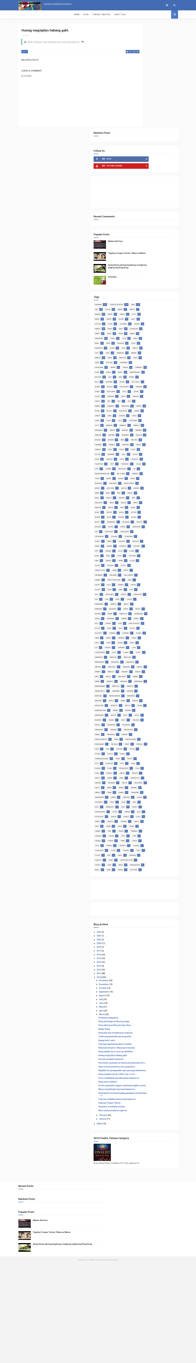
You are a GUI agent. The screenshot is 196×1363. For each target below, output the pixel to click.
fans (158, 534)
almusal (160, 437)
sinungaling (150, 887)
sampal (148, 858)
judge (146, 597)
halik (149, 326)
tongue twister (154, 201)
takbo (147, 215)
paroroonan (138, 795)
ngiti (135, 761)
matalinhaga (138, 732)
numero (159, 761)
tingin (163, 921)
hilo (147, 573)
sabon (135, 838)
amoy (135, 293)
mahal (150, 268)
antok (162, 447)
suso (135, 901)
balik (150, 466)
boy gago (149, 307)
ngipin (164, 756)
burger (163, 495)
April (139, 1114)
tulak (150, 418)
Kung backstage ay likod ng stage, (152, 1125)
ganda (135, 544)
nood (147, 761)
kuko (135, 636)
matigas (136, 737)
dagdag (136, 520)
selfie (161, 404)
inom (159, 239)
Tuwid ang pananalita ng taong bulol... (154, 1140)
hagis (164, 553)
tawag (136, 916)
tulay (164, 940)
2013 (137, 1070)
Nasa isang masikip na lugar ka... (152, 1235)
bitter (160, 481)
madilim (136, 674)
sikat (135, 877)
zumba (136, 423)
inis (147, 331)
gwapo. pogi (138, 553)
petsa (135, 809)
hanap (152, 563)
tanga (163, 283)
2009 (137, 1248)
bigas (146, 476)
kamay (146, 336)
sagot (161, 838)
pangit (163, 230)
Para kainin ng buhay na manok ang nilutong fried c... (153, 1170)
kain (135, 206)
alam (147, 437)
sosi (159, 892)
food (135, 539)
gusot (161, 549)
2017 (137, 1055)
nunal (135, 766)
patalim (136, 800)
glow (159, 544)
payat (149, 800)
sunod (151, 896)
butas (135, 500)
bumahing (162, 491)
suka (135, 408)
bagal (146, 457)
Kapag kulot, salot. (145, 1144)
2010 (137, 1081)
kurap (135, 645)
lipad (147, 355)
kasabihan (137, 616)
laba (147, 645)
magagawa (137, 679)
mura (162, 747)
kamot (136, 264)
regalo (158, 834)
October (141, 1092)
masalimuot (138, 722)
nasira (136, 756)
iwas (135, 597)
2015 (137, 1062)
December (142, 1084)
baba (148, 452)
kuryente (149, 346)
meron (136, 742)
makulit (162, 693)
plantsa (136, 824)
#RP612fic (150, 423)
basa (135, 235)
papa (154, 790)
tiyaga (135, 930)
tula (135, 249)
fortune (148, 539)
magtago (137, 689)
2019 (137, 1051)
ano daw (148, 447)
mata (135, 273)
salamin (149, 848)
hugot (148, 578)
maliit (135, 703)
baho (158, 249)
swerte (160, 901)
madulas (150, 674)
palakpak (149, 771)
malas (149, 698)
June (139, 1107)
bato (146, 235)
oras (161, 273)
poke (160, 824)
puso (147, 399)
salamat (136, 404)
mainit (135, 693)
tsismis (136, 940)
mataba (163, 375)
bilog (148, 481)
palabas (136, 389)
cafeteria (161, 500)
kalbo (161, 607)
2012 (137, 1073)
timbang (136, 921)
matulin (148, 273)
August (140, 1099)
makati (148, 693)
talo (161, 906)
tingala (150, 921)
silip (135, 882)
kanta (150, 341)
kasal (151, 616)
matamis (136, 379)
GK (162, 423)
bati (158, 297)
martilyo (137, 718)
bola (147, 486)
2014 (137, 1066)
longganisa (149, 664)
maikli (150, 370)
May (139, 1111)
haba (153, 553)
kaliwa (136, 611)
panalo (150, 389)
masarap (154, 722)
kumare (164, 640)
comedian (137, 515)
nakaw (136, 384)
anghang (137, 442)
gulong (148, 549)
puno (135, 399)
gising (146, 322)
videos (155, 959)
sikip (147, 877)
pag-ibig (159, 384)
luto (162, 360)
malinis (163, 370)
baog (135, 471)
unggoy (136, 954)
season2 (136, 872)
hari (155, 568)
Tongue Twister (47, 14)
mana (135, 708)
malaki (160, 210)
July (139, 1103)
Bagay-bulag (142, 1133)
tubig (162, 244)
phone (148, 809)
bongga (147, 254)
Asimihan (150, 173)
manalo (148, 708)
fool (135, 322)
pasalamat (155, 795)
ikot (156, 582)
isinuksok (137, 592)
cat (134, 505)
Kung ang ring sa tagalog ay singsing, (154, 1137)
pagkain (136, 201)
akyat (160, 433)
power (136, 829)
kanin (135, 244)
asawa (135, 452)
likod (135, 355)
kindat (146, 626)
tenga (159, 916)
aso (148, 297)
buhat (162, 307)
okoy (148, 766)
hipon (135, 578)
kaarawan (161, 597)
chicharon (137, 510)
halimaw (151, 558)
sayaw (151, 283)
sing (161, 882)
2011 (137, 1077)
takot (149, 906)
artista (136, 297)
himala (159, 573)
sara (135, 863)
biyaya (135, 486)
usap (149, 954)
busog (135, 312)
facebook (137, 259)
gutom (147, 225)
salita (162, 848)
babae (135, 210)
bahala (148, 462)
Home (22, 14)
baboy (147, 210)
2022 (137, 1043)
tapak (158, 911)
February (141, 1240)
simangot (148, 882)
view (135, 964)
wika (147, 969)
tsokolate (151, 940)
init (157, 331)
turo (149, 945)
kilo (135, 626)
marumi (150, 375)
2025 (137, 1036)
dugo (160, 254)
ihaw (135, 582)
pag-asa (160, 766)
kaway (150, 621)
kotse (153, 631)
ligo (147, 264)
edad (147, 534)
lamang (136, 650)
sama (163, 853)
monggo (136, 747)
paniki (135, 785)
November (142, 1088)
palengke (137, 776)
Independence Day (140, 428)
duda (135, 534)
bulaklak (159, 235)
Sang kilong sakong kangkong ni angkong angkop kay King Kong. (156, 164)
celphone (147, 505)
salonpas (137, 853)
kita (158, 626)
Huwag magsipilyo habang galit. (151, 1161)
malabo (136, 698)
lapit (161, 650)
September (142, 1096)
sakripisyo (161, 843)
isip (150, 592)
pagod (135, 771)
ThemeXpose (93, 1359)
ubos (146, 949)
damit (135, 239)
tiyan (148, 930)
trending (137, 418)
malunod (149, 703)
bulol (147, 491)
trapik (147, 935)
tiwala (158, 925)
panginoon (151, 780)
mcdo (149, 737)
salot (150, 853)
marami (136, 375)
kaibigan (162, 602)
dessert (163, 524)
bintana (159, 302)
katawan (136, 621)
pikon (135, 814)
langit (136, 351)
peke (135, 805)
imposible (137, 587)
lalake (150, 230)
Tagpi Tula (66, 14)
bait (160, 462)
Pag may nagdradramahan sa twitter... (154, 1148)
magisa (151, 684)
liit (134, 660)
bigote (136, 481)
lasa (135, 655)
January (141, 1244)
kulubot (136, 640)
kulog (158, 636)
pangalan (149, 244)
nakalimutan (138, 751)
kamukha (137, 341)
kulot (135, 346)
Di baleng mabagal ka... (147, 1122)
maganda (137, 370)
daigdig (150, 520)
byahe (147, 500)
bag (134, 457)
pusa (146, 834)
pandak (136, 780)
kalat (150, 607)
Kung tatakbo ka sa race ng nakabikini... (155, 1158)
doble (149, 317)
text (164, 413)
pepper (158, 805)
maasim (136, 365)
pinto (147, 819)
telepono (151, 413)
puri (135, 834)
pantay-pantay (139, 790)
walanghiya (160, 964)
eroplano (163, 317)
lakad (163, 346)
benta (160, 471)
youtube (136, 974)
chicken (152, 510)
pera (135, 278)
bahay (147, 220)
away (146, 249)
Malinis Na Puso (153, 137)
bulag (135, 491)
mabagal (136, 268)
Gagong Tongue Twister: (148, 1228)
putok (159, 399)
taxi (147, 916)
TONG (149, 433)
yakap (158, 969)
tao (146, 206)
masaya (136, 727)
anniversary (150, 293)
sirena (147, 892)
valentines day (139, 959)
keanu (162, 621)
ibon (160, 578)
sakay (135, 843)
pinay (135, 819)
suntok (148, 408)
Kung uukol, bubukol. (146, 1199)
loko (159, 355)
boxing (159, 486)
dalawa (136, 317)
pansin (163, 785)
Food (32, 14)
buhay (159, 220)
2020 (137, 1047)
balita (161, 466)
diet (135, 529)
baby (159, 452)
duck (159, 529)
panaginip (152, 776)
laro (148, 351)
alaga (135, 437)
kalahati (136, 607)
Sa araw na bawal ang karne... (150, 1165)
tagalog (136, 413)
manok (163, 268)
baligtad (137, 466)
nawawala (150, 756)
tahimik (136, 906)
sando (161, 858)
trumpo (160, 935)
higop (135, 573)
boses (135, 307)
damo (162, 520)
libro (159, 655)
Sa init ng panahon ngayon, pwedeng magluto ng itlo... (153, 1204)
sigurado (163, 872)
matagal (149, 727)
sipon (135, 892)
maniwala (137, 713)
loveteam (148, 360)
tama (135, 911)
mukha (150, 379)
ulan (150, 288)
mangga (162, 708)
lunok (135, 669)
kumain (150, 640)
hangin (161, 326)
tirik (146, 925)
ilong (150, 259)
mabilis (163, 365)
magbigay (137, 684)
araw (135, 220)
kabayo (136, 602)
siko (157, 877)
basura (148, 471)
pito (159, 819)
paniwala (149, 785)
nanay (153, 751)
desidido (149, 524)
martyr (151, 718)
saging (148, 838)
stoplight (137, 896)
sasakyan (160, 863)
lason (146, 655)
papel (135, 394)
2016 (137, 1058)
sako (147, 843)
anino (135, 447)
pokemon (162, 278)
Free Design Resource (109, 1359)
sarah (146, 863)
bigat (157, 476)
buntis (150, 495)
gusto (159, 322)
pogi (149, 824)
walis (135, 969)
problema (137, 283)
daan (163, 515)
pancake (163, 389)
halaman (137, 558)
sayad (151, 867)
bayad (135, 302)
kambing (159, 336)
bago (158, 457)
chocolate (150, 312)
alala (161, 288)
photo (160, 809)
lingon (146, 660)
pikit (160, 394)
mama (162, 703)
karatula (161, 611)
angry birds (153, 442)
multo (150, 747)
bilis (147, 302)
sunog (164, 896)
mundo (163, 379)
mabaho (150, 365)
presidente (161, 829)
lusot (148, 669)
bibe (134, 476)
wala (146, 964)
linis (158, 264)
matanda (154, 732)
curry (150, 515)
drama (146, 529)
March (140, 1118)
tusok (160, 945)
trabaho (136, 288)
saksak (136, 848)
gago (147, 239)
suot (160, 408)
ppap (148, 829)
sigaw (149, 872)
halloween (137, 563)
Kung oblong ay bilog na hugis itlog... (153, 1129)
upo (162, 418)
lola (135, 664)
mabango (161, 669)
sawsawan (137, 867)
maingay (151, 689)
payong (162, 800)
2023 (137, 1040)
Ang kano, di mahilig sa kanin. (150, 1231)
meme (161, 737)
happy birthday (139, 568)
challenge (162, 505)
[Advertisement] (148, 994)
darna (135, 524)
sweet (147, 901)
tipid (135, 925)
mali (161, 698)
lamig (149, 650)
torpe (159, 930)
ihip (145, 582)
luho (163, 664)
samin (135, 858)
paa (147, 384)
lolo (135, 360)
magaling (153, 679)
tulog (157, 206)
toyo (135, 935)
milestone (150, 742)
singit (135, 887)
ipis (134, 336)
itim (160, 592)
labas (159, 645)
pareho (148, 394)
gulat (135, 549)
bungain (136, 495)
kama (148, 611)
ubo (134, 949)
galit (24, 52)
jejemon (136, 230)
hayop (135, 331)
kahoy (148, 602)
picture (147, 278)
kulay (162, 341)
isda (161, 259)
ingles (151, 587)
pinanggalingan (152, 814)
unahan (158, 949)
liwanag (159, 660)
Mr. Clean (159, 428)
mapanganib (153, 713)
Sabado (136, 433)
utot (159, 215)
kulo (147, 636)
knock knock (138, 631)
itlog (160, 225)
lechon (160, 351)
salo (149, 404)
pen (145, 805)
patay (135, 215)
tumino (136, 945)
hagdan (136, 326)
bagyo (135, 462)
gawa (148, 544)
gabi (160, 539)
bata (135, 254)
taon (147, 911)
